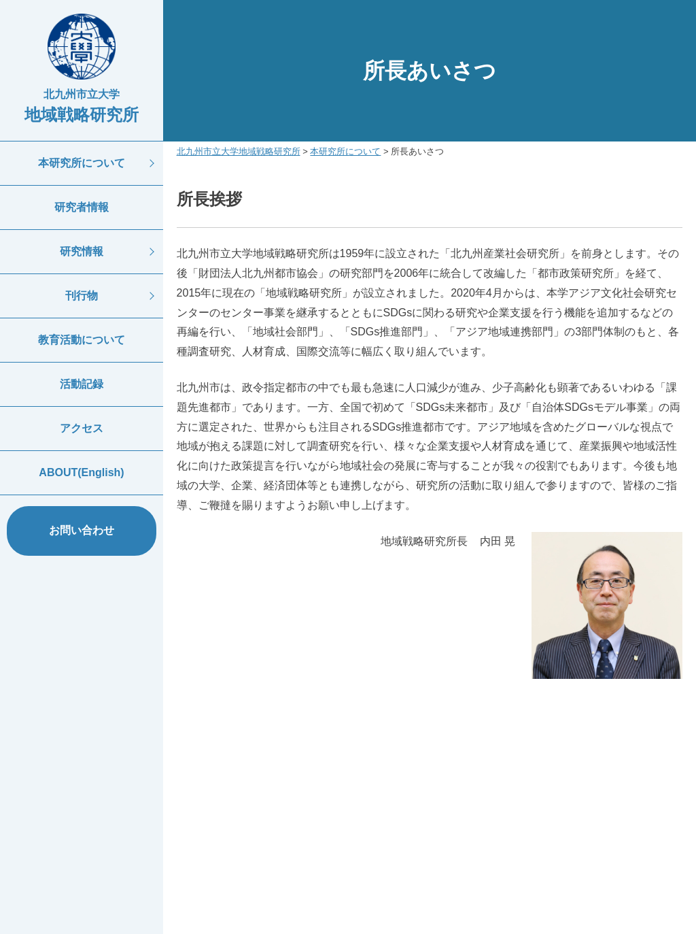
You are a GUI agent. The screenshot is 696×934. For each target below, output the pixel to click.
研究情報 (81, 251)
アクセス (81, 428)
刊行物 (81, 295)
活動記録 (81, 384)
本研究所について (81, 163)
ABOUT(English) (81, 472)
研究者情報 (81, 207)
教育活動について (81, 340)
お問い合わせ (81, 530)
